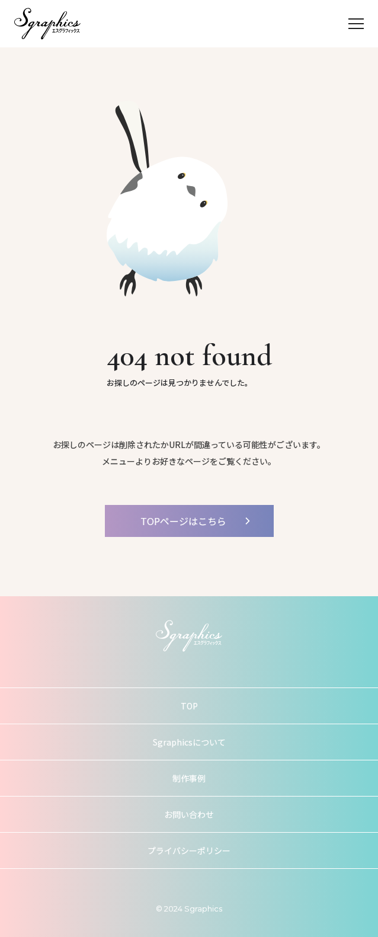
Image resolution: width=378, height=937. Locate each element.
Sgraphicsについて (189, 742)
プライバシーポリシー (189, 850)
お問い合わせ (189, 814)
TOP (189, 706)
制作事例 (189, 778)
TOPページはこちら (183, 521)
